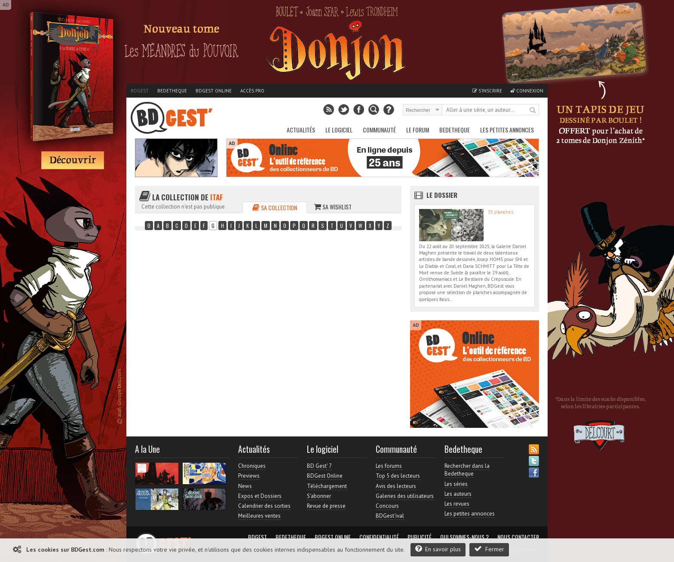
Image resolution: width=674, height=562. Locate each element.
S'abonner (319, 496)
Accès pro (252, 91)
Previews (249, 475)
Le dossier (441, 195)
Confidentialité (379, 537)
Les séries (456, 484)
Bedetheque (172, 91)
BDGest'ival (390, 515)
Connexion (527, 91)
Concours (387, 506)
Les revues (456, 503)
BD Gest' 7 (319, 466)
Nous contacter (518, 537)
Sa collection (274, 207)
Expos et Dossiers (260, 496)
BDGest (140, 91)
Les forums (389, 466)
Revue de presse (326, 506)
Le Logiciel (338, 129)
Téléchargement (327, 486)
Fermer (489, 549)
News (245, 486)
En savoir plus (438, 549)
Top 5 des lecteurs (398, 475)
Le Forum (417, 129)
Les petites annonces (507, 129)
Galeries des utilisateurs (405, 496)
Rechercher (533, 110)
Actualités (301, 129)
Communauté (379, 129)
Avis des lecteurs (396, 486)
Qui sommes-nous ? (464, 537)
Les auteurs (458, 494)
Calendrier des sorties (264, 506)
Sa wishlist (333, 206)
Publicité (419, 537)
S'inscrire (487, 91)
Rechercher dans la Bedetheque (467, 469)
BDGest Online (214, 91)
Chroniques (252, 466)
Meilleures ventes (259, 515)
